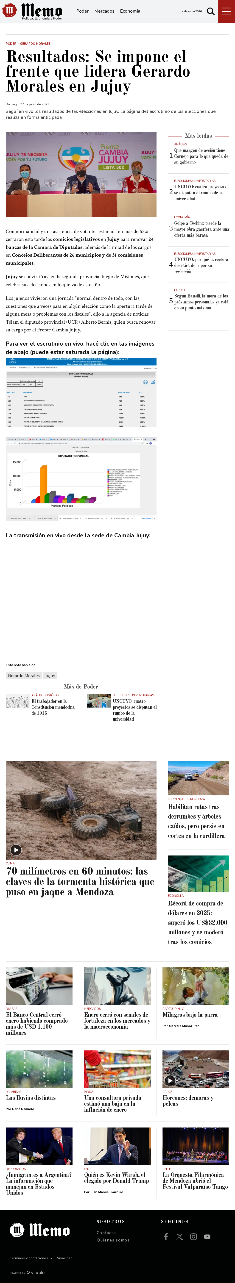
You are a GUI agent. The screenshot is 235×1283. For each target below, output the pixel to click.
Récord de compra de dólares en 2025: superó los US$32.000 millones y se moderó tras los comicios (197, 923)
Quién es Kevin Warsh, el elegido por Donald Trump (116, 1178)
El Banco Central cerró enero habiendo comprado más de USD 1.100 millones (37, 1024)
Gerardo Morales (24, 675)
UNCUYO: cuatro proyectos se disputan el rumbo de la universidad (200, 193)
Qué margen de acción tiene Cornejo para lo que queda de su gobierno (201, 156)
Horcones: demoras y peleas (187, 1101)
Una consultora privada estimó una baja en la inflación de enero (112, 1104)
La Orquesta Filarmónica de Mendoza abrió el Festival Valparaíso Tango (195, 1181)
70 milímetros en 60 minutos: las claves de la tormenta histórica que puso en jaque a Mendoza (80, 882)
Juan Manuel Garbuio (106, 1192)
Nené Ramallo (23, 1109)
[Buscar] (211, 11)
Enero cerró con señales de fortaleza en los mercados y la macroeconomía (117, 1021)
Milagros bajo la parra (190, 1015)
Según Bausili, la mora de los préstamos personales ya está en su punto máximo (201, 302)
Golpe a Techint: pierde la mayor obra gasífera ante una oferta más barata (201, 229)
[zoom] (81, 174)
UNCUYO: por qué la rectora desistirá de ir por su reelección (201, 266)
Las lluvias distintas (31, 1098)
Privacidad (64, 1258)
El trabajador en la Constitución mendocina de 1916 (53, 707)
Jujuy (50, 675)
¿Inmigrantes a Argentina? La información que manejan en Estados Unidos (39, 1184)
